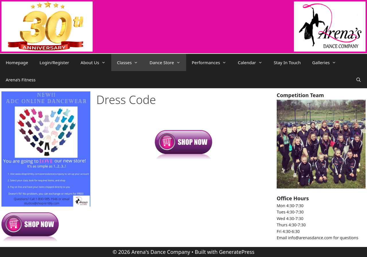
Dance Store (167, 62)
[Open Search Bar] (358, 79)
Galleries (327, 62)
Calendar (253, 62)
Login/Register (54, 62)
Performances (212, 62)
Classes (130, 62)
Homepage (17, 62)
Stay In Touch (287, 62)
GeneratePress (237, 251)
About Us (96, 62)
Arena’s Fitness (21, 80)
